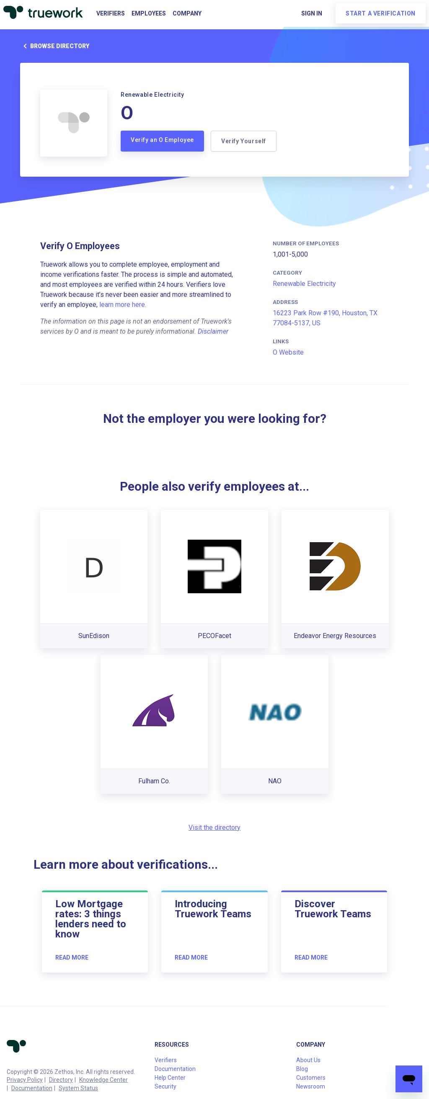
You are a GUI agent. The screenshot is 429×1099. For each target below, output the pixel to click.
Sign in (311, 13)
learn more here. (122, 305)
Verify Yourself (243, 141)
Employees (149, 13)
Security (165, 1086)
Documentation (31, 1088)
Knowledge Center (103, 1079)
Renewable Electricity (304, 284)
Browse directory (54, 46)
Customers (311, 1077)
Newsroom (310, 1086)
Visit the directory (214, 827)
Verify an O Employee (162, 139)
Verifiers (110, 13)
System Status (78, 1088)
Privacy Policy (25, 1079)
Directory (61, 1079)
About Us (308, 1060)
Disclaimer (213, 331)
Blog (302, 1069)
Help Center (170, 1077)
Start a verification (381, 13)
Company (187, 13)
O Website (288, 352)
